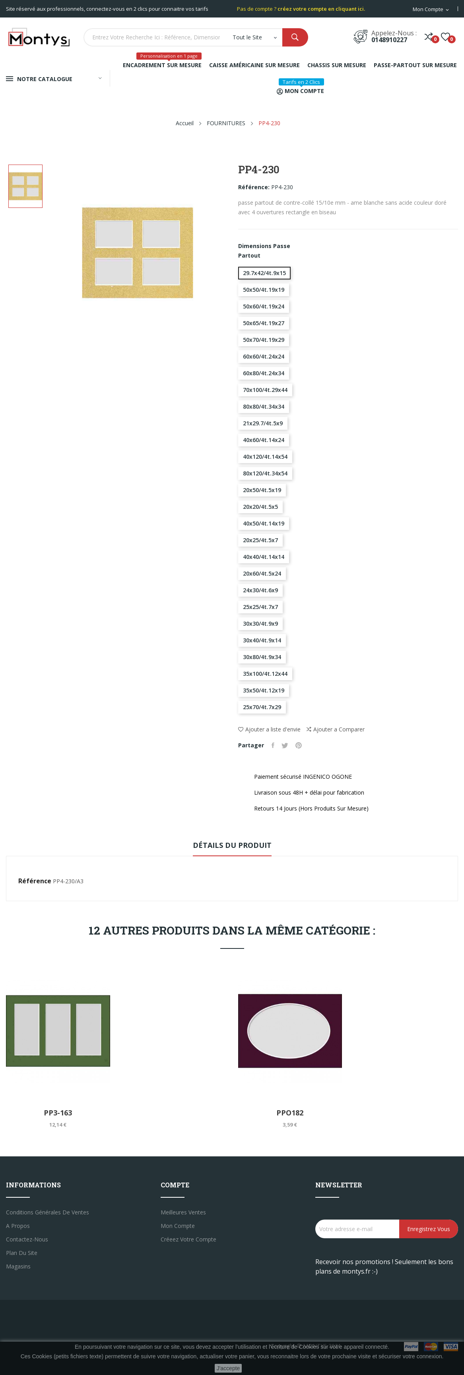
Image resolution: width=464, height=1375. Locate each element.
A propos (18, 1226)
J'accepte (228, 1368)
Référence (34, 881)
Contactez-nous (27, 1239)
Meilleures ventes (183, 1212)
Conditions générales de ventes (47, 1212)
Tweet (286, 745)
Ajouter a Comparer (336, 729)
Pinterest (300, 745)
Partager (273, 745)
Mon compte (178, 1226)
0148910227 (389, 39)
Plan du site (21, 1253)
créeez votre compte (188, 1239)
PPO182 (289, 1112)
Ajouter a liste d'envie (269, 729)
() (445, 36)
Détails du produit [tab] (232, 845)
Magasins (18, 1266)
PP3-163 (58, 1112)
